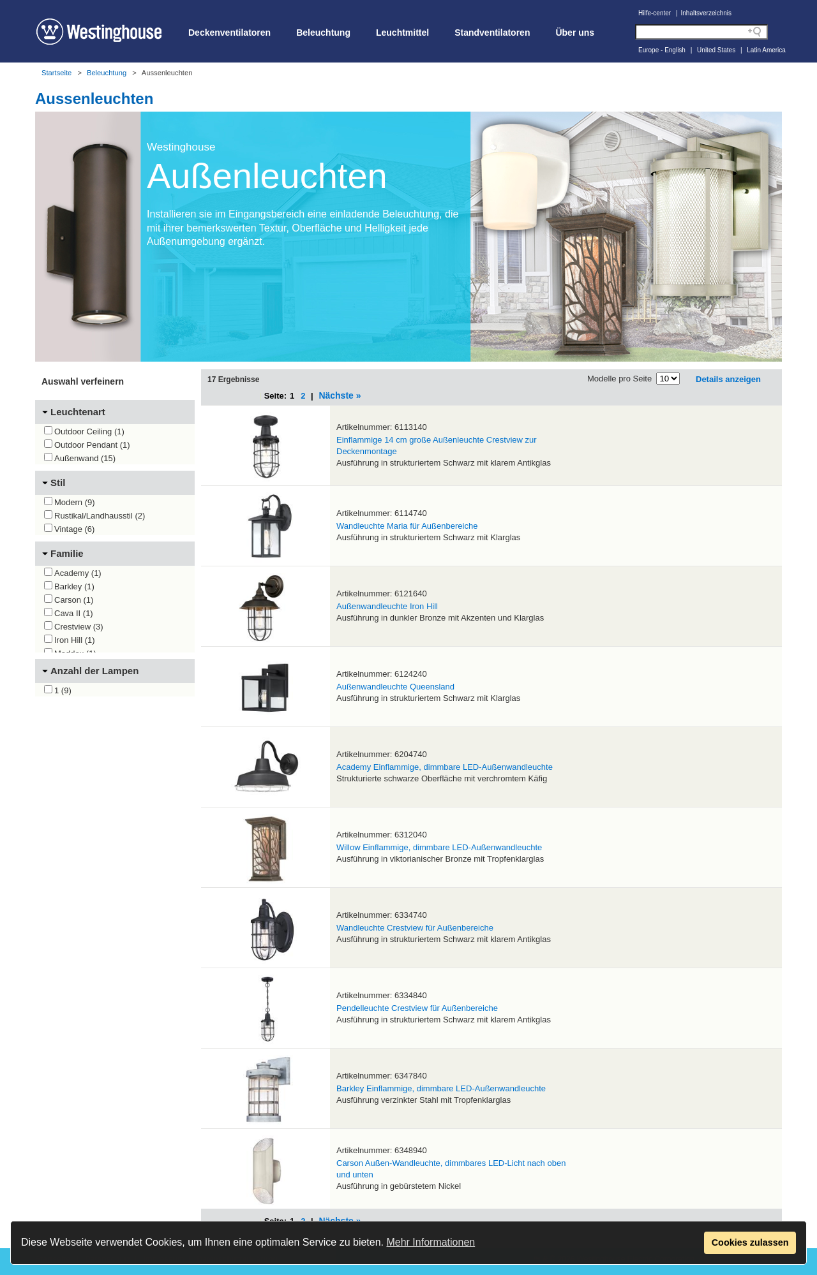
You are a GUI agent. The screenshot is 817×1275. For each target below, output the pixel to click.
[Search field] (701, 32)
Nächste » (340, 395)
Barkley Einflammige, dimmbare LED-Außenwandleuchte (441, 1088)
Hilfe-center (654, 13)
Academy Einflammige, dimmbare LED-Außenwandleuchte (444, 767)
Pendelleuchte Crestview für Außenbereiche (417, 1008)
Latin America (766, 50)
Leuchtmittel (402, 32)
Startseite (56, 73)
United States (716, 50)
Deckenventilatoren (229, 32)
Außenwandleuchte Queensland (395, 686)
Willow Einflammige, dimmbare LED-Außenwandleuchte (439, 847)
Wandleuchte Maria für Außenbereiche (406, 526)
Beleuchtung (323, 32)
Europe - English (662, 50)
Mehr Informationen (430, 1242)
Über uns (574, 32)
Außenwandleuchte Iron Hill (387, 606)
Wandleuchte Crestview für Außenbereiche (414, 927)
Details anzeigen (728, 379)
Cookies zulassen (750, 1242)
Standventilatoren (492, 32)
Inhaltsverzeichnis (706, 13)
